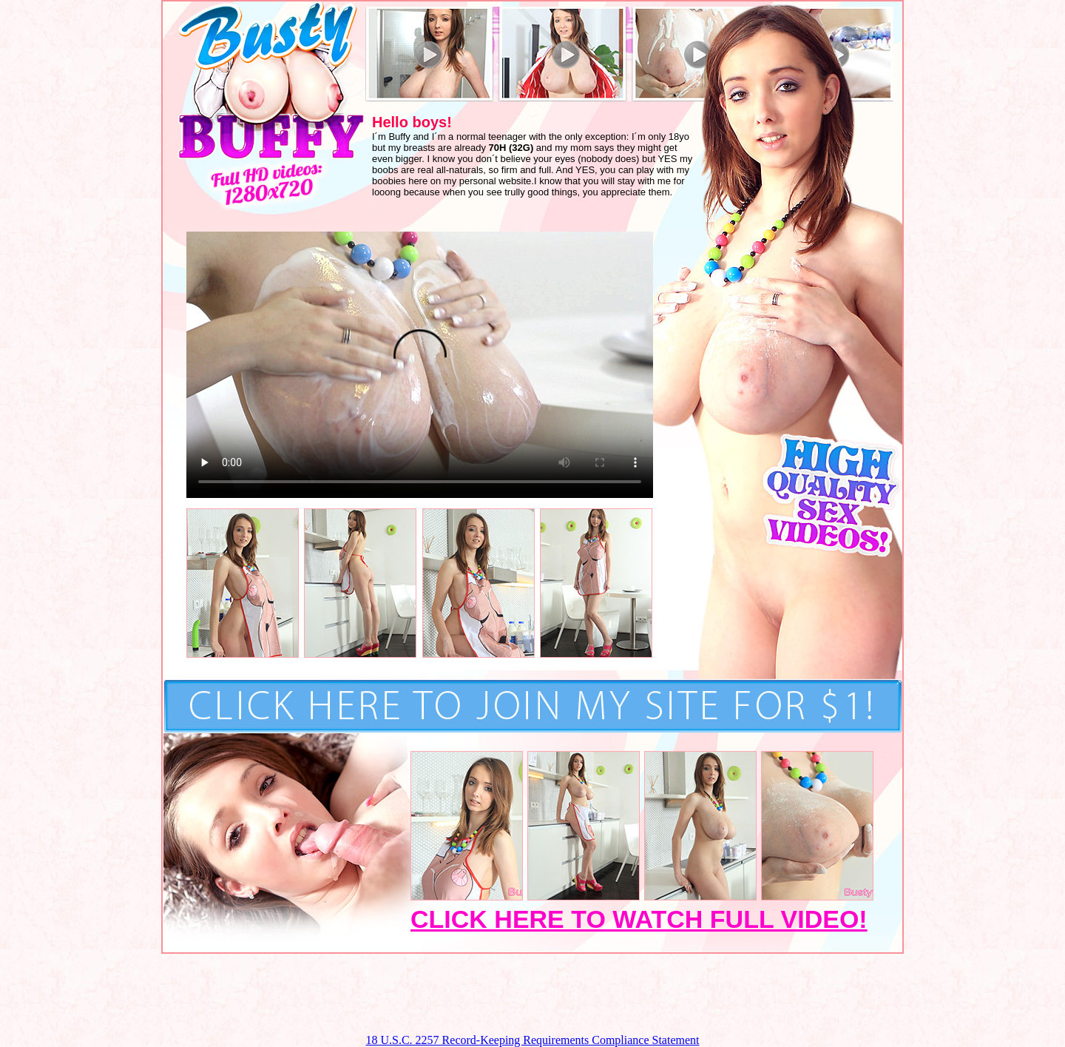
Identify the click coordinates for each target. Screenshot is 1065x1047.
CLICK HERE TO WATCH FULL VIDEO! (639, 919)
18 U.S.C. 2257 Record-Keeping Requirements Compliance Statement (532, 1040)
